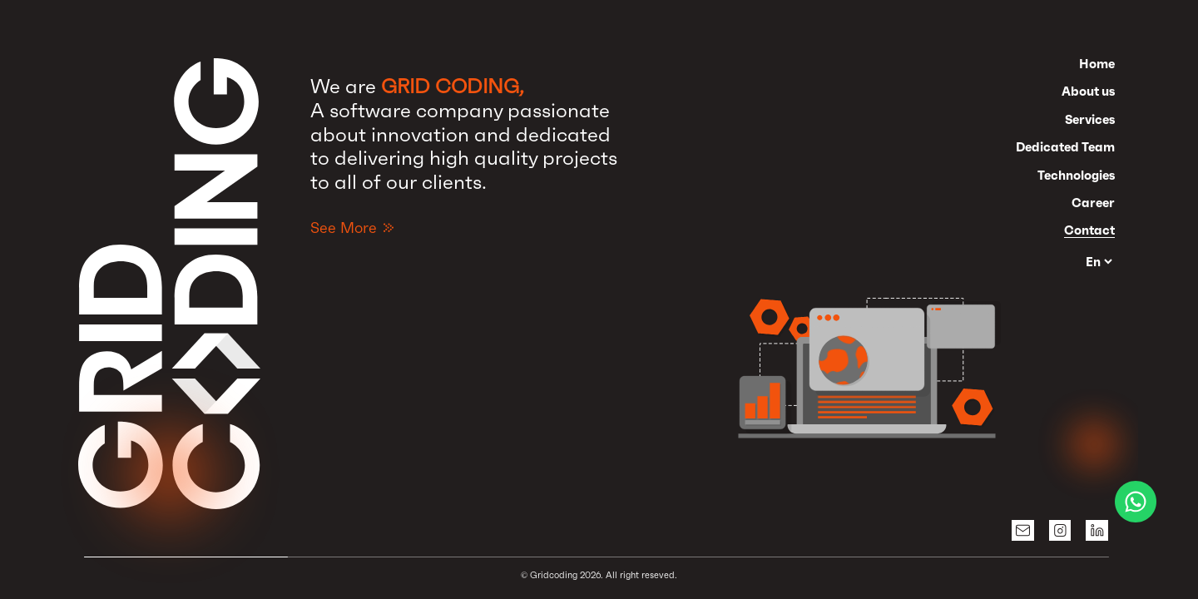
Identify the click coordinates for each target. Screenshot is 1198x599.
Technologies (1076, 175)
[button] (869, 350)
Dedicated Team (1065, 147)
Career (1093, 202)
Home (1097, 64)
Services (1090, 119)
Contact (1089, 230)
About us (1088, 91)
